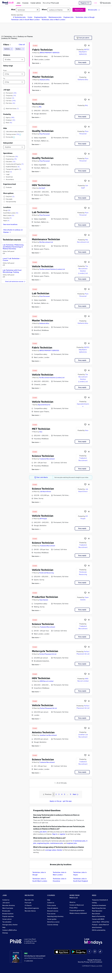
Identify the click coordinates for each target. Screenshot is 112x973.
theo (40, 432)
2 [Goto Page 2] (56, 794)
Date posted (8, 143)
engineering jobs (43, 843)
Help (3, 927)
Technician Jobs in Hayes (80, 873)
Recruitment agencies (32, 908)
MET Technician (41, 428)
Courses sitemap (52, 924)
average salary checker (53, 850)
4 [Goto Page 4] (61, 794)
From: (5, 70)
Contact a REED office (9, 930)
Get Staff (42, 188)
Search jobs (79, 10)
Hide (5, 128)
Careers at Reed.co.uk (77, 905)
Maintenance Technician (46, 239)
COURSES (51, 895)
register (62, 834)
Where (44, 10)
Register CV (84, 3)
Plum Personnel (44, 134)
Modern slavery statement (78, 913)
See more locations (10, 224)
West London (8, 215)
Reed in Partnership (98, 916)
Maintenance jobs (55, 17)
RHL (40, 107)
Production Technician (45, 596)
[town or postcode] (59, 10)
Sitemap (5, 933)
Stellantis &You (45, 80)
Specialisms (7, 153)
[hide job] (88, 45)
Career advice (7, 919)
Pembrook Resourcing (46, 573)
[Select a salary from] (14, 74)
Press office (73, 908)
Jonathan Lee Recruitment (48, 735)
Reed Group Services (99, 908)
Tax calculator (6, 922)
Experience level (9, 184)
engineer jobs (72, 843)
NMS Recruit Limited (46, 681)
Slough (6, 210)
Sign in (54, 834)
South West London (10, 213)
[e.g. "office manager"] (28, 10)
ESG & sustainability (98, 930)
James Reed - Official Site (100, 922)
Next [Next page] (75, 794)
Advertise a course (53, 922)
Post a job (28, 903)
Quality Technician (42, 130)
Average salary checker (10, 924)
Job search (6, 903)
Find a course (51, 905)
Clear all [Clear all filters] (22, 44)
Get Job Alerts (41, 477)
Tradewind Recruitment (47, 459)
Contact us (5, 900)
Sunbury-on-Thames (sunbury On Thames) (17, 37)
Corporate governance (77, 910)
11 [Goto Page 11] (70, 794)
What (13, 10)
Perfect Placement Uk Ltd (47, 654)
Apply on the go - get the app (61, 801)
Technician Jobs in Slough (85, 17)
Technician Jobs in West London (53, 20)
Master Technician (42, 76)
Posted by (7, 114)
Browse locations (7, 914)
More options (8, 193)
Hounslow (7, 218)
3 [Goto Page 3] (58, 794)
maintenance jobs (56, 843)
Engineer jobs (69, 17)
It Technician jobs (19, 17)
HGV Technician (41, 185)
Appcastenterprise (44, 405)
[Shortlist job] (85, 45)
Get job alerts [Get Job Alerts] (83, 38)
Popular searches (8, 916)
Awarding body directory (55, 916)
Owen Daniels (43, 600)
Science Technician (43, 455)
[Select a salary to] (14, 82)
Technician (8, 36)
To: (4, 78)
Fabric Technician (42, 49)
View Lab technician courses (15, 282)
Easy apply (82, 62)
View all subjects (52, 908)
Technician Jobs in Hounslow (59, 880)
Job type (6, 90)
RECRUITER (29, 895)
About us (72, 902)
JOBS (4, 895)
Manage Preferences (94, 960)
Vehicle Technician (42, 266)
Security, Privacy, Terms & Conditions (90, 962)
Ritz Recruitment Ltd (46, 242)
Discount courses (52, 911)
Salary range (8, 66)
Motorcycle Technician (45, 651)
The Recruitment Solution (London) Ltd (52, 269)
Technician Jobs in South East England (80, 880)
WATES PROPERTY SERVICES (49, 52)
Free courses (51, 914)
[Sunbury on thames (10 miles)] (20, 48)
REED (94, 895)
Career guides (51, 919)
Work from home (7, 908)
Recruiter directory (8, 905)
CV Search (28, 905)
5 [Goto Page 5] (64, 794)
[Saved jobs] (105, 3)
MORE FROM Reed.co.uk (74, 896)
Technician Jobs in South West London (25, 20)
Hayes (6, 220)
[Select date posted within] (14, 147)
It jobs (30, 17)
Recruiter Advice (30, 911)
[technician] (8, 48)
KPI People (43, 518)
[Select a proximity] (14, 60)
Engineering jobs (40, 17)
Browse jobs (93, 10)
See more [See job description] (36, 63)
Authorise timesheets (99, 905)
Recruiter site (29, 900)
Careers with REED (98, 919)
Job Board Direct (45, 491)
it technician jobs (79, 841)
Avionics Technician (43, 732)
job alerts (43, 832)
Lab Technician (40, 212)
